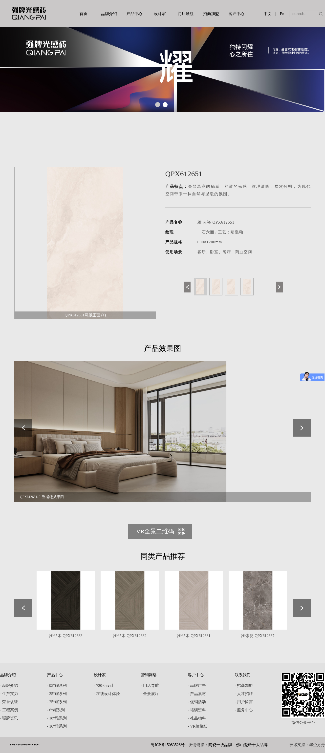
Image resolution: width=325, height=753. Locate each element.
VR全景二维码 (155, 531)
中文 (268, 14)
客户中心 (236, 14)
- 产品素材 (197, 694)
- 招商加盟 (244, 685)
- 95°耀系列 (57, 685)
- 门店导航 (150, 685)
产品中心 (134, 14)
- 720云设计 (104, 685)
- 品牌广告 (197, 685)
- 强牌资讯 (9, 718)
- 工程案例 (9, 710)
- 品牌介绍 (9, 685)
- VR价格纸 (197, 726)
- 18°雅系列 (57, 718)
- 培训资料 (197, 710)
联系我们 (243, 675)
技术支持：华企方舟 (307, 745)
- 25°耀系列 (57, 702)
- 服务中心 (244, 710)
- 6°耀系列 (56, 710)
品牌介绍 (109, 14)
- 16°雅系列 (57, 726)
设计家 (160, 14)
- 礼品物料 (197, 718)
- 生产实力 (9, 694)
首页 (83, 14)
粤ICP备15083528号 (168, 745)
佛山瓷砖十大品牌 (252, 745)
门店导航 (186, 14)
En (282, 14)
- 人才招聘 (244, 694)
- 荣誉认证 (9, 702)
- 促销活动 (197, 702)
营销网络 (149, 675)
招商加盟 (211, 14)
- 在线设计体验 (107, 694)
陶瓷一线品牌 (220, 745)
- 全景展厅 (150, 694)
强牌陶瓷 (29, 13)
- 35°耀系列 (57, 694)
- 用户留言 (244, 702)
